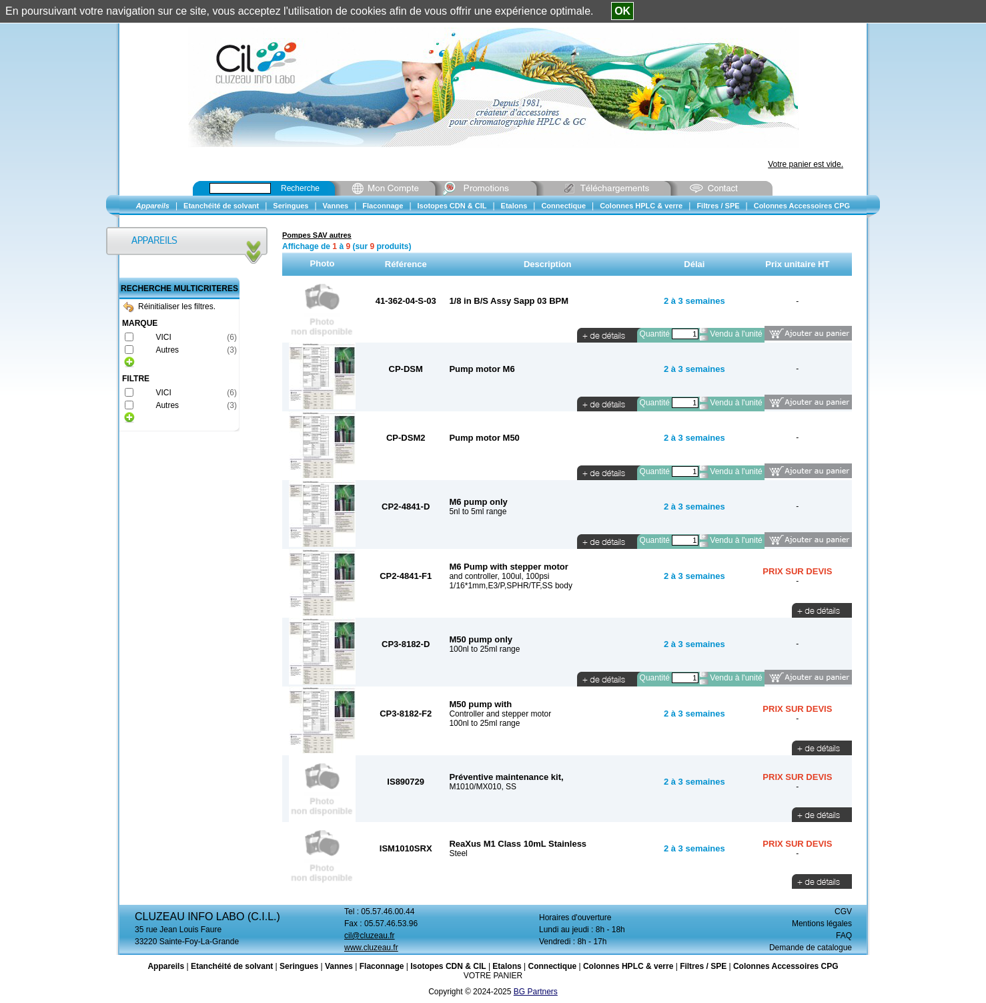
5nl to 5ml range (477, 511)
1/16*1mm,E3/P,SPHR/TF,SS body (510, 585)
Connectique (552, 966)
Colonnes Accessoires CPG (786, 966)
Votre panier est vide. (805, 164)
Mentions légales (822, 923)
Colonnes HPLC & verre (628, 966)
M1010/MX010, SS (482, 786)
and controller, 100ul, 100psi (499, 576)
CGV (843, 911)
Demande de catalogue (810, 947)
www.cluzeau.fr (371, 947)
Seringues (299, 966)
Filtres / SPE (703, 966)
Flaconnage (382, 966)
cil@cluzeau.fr (369, 935)
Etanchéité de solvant (232, 966)
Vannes (339, 966)
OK (622, 11)
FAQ (844, 935)
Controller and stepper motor (500, 714)
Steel (458, 853)
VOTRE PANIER (493, 975)
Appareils (165, 966)
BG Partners (536, 991)
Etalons (506, 966)
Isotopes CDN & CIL (448, 966)
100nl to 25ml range (484, 649)
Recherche (300, 188)
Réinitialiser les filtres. (169, 306)
